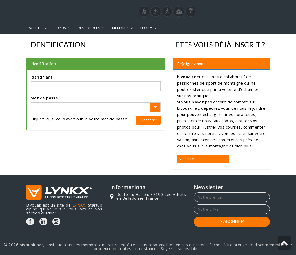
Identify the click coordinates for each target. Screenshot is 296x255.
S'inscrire (186, 158)
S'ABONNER (232, 221)
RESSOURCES (89, 27)
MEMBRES (120, 27)
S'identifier (148, 120)
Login (243, 5)
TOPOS (60, 27)
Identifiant (41, 77)
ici (47, 118)
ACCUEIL (35, 27)
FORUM (146, 27)
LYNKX (79, 205)
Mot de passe (44, 98)
